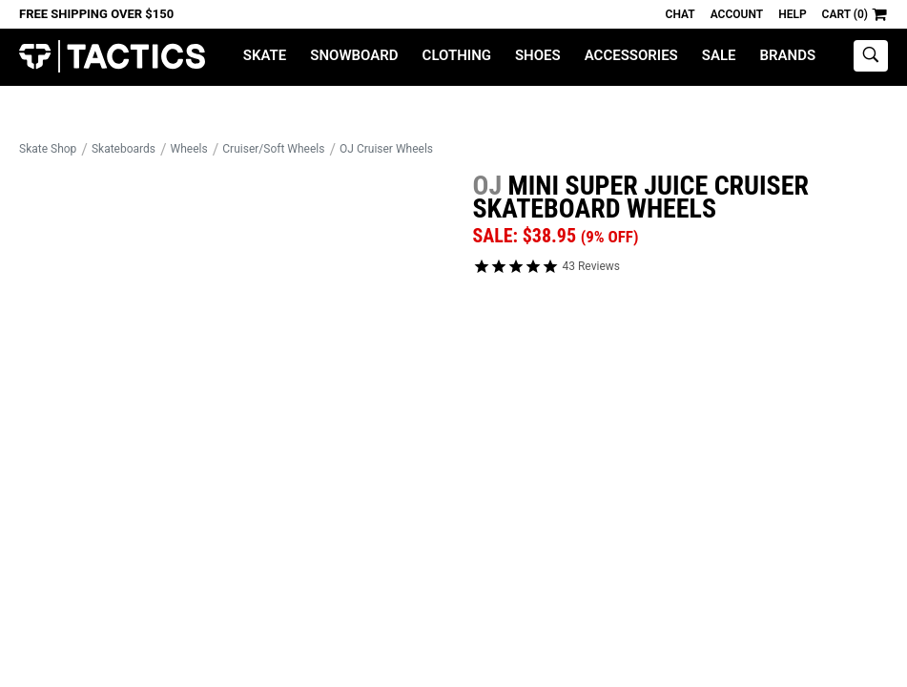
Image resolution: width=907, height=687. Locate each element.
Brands (788, 55)
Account (737, 14)
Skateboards (123, 149)
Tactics (112, 57)
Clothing (457, 55)
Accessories (631, 55)
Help (792, 14)
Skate (264, 55)
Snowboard (354, 55)
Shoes (538, 55)
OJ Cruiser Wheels (386, 149)
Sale (719, 55)
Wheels (189, 149)
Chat (680, 14)
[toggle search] (871, 56)
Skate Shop (47, 149)
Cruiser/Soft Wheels (273, 149)
